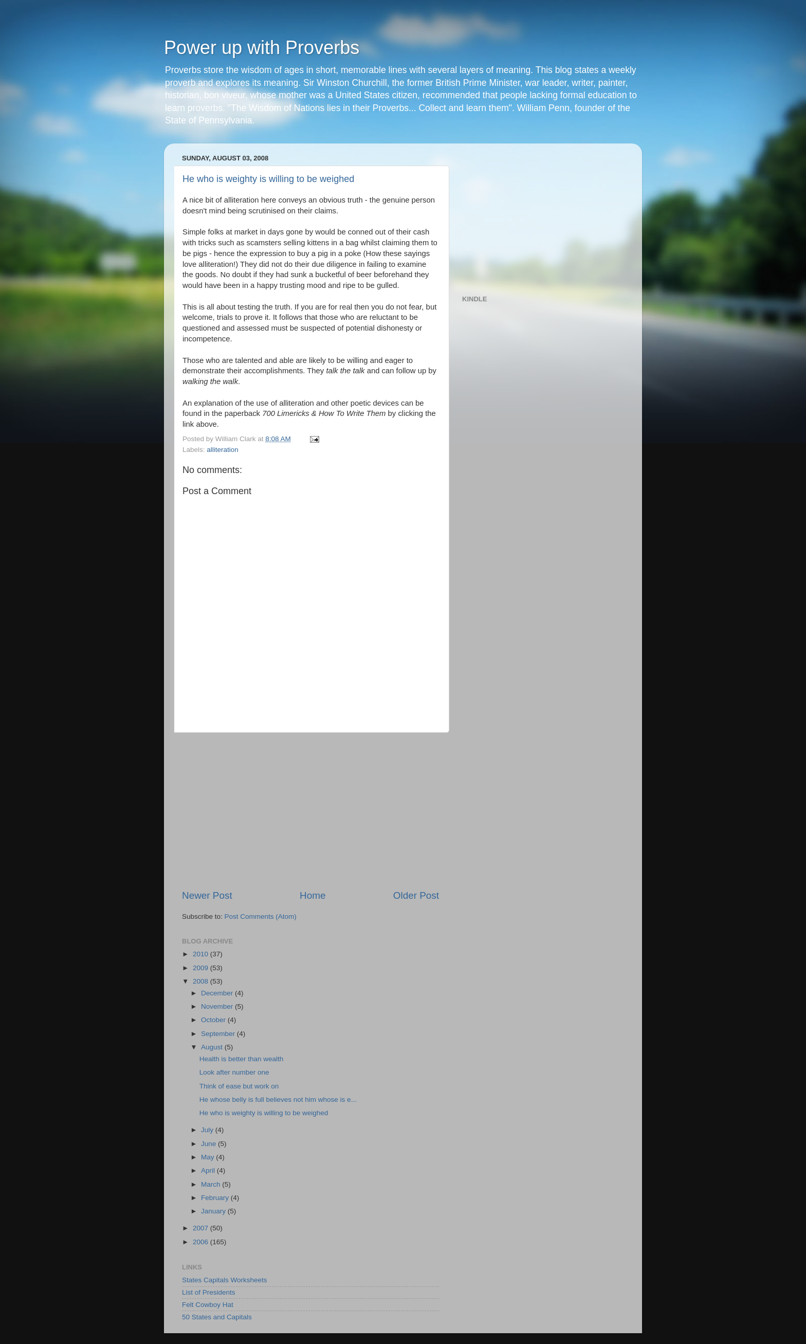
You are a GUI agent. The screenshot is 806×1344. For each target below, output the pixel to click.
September (219, 1034)
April (209, 1170)
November (218, 1006)
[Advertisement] (310, 811)
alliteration (223, 449)
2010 (201, 954)
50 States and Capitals (217, 1317)
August (213, 1047)
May (208, 1157)
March (211, 1184)
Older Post (416, 895)
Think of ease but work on (239, 1086)
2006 (201, 1242)
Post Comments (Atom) (261, 916)
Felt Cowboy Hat (207, 1305)
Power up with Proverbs (261, 47)
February (216, 1198)
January (214, 1211)
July (208, 1130)
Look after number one (234, 1072)
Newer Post (207, 895)
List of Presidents (208, 1292)
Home (312, 895)
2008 (201, 981)
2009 (201, 968)
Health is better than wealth (241, 1059)
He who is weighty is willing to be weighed (268, 179)
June (209, 1144)
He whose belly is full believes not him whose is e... (278, 1099)
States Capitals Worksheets (224, 1280)
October (214, 1020)
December (218, 993)
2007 (201, 1228)
